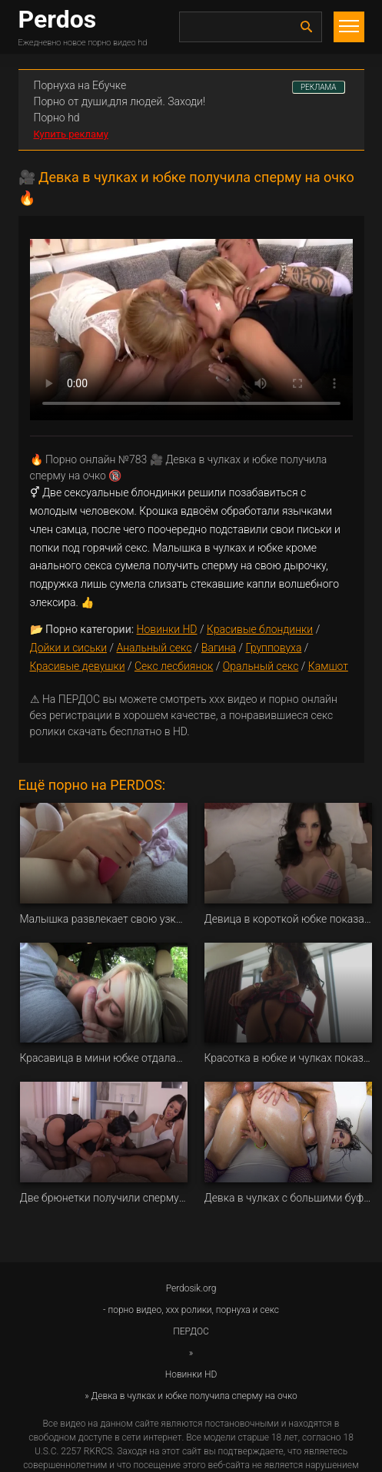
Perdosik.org (191, 1288)
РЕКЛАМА (319, 87)
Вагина (218, 648)
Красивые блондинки (260, 629)
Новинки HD (167, 629)
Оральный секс (261, 666)
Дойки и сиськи (69, 648)
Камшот (328, 666)
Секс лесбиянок (174, 666)
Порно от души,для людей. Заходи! (120, 101)
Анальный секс (153, 648)
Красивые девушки (77, 666)
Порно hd (57, 117)
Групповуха (273, 648)
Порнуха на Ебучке (80, 85)
